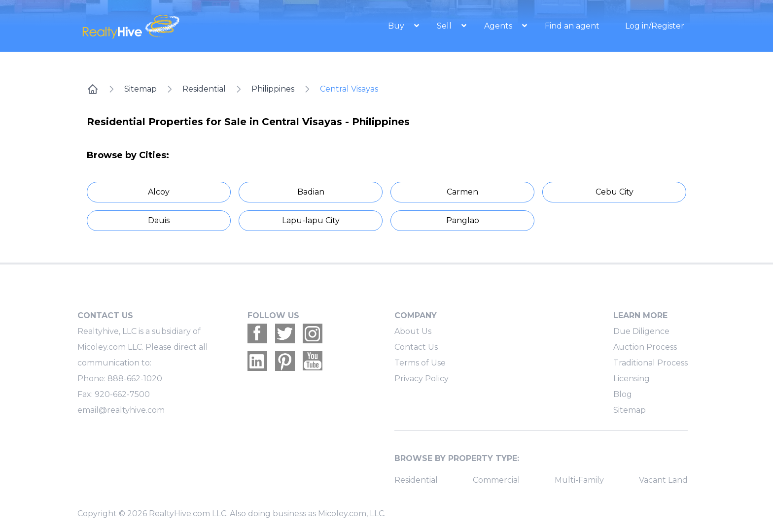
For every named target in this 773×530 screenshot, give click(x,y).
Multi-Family (579, 480)
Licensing (631, 378)
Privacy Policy (421, 378)
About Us (412, 331)
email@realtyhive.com (121, 410)
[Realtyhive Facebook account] (257, 333)
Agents (499, 26)
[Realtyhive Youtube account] (312, 361)
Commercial (496, 480)
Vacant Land (663, 480)
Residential (204, 89)
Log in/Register (654, 26)
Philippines (272, 89)
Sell (445, 26)
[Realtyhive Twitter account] (285, 333)
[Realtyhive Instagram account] (312, 333)
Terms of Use (420, 362)
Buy (397, 26)
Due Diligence (641, 331)
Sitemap (140, 89)
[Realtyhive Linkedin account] (257, 361)
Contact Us (416, 347)
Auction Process (645, 347)
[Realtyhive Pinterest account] (285, 361)
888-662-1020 (134, 378)
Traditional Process (650, 362)
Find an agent (572, 26)
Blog (622, 394)
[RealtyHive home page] (172, 26)
